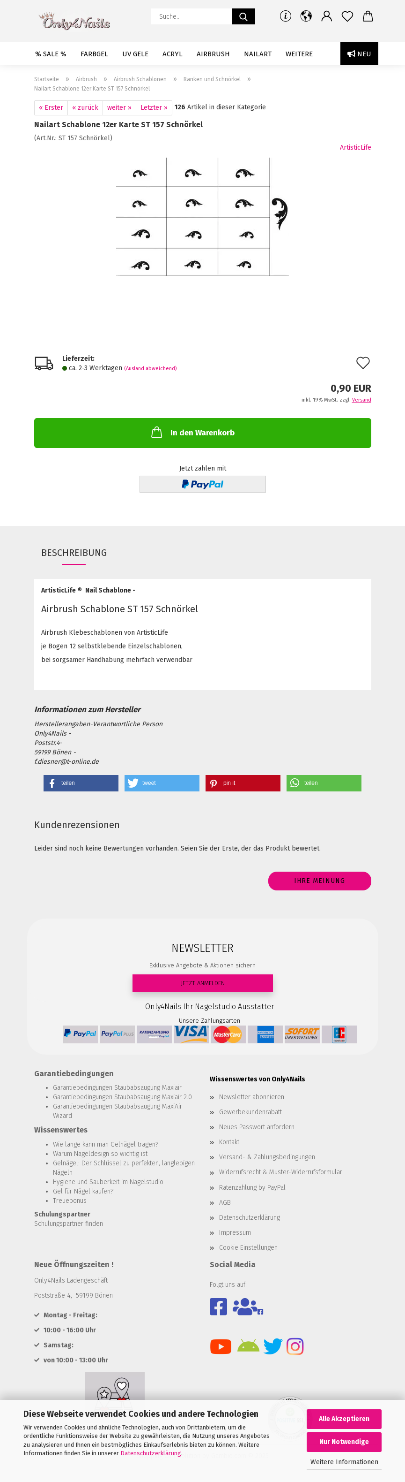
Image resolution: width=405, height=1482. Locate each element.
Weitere (299, 54)
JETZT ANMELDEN (203, 983)
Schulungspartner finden (68, 1224)
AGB (225, 1203)
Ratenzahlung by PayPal (252, 1188)
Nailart (258, 54)
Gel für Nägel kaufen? (83, 1191)
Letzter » (154, 108)
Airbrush (213, 54)
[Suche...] (243, 16)
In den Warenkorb (192, 432)
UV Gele (135, 54)
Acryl (172, 54)
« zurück (85, 108)
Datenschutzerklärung (150, 1453)
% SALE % (50, 54)
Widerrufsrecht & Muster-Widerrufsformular (280, 1172)
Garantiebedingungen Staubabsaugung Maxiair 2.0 (122, 1097)
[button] (306, 16)
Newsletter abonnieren (251, 1097)
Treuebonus (70, 1201)
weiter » (119, 108)
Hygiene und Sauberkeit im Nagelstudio (108, 1182)
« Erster (51, 108)
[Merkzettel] (347, 16)
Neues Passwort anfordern (257, 1127)
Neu (359, 54)
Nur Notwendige (344, 1442)
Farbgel (94, 54)
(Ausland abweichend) (150, 368)
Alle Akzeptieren (344, 1419)
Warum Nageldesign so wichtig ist (100, 1154)
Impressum (235, 1233)
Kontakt (229, 1142)
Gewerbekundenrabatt (250, 1112)
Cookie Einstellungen (248, 1248)
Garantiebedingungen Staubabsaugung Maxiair (117, 1088)
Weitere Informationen (344, 1462)
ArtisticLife (355, 148)
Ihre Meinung (319, 881)
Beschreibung (74, 552)
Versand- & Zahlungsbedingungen (267, 1157)
